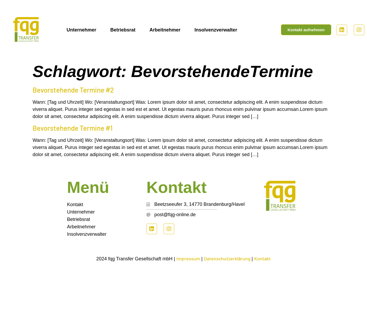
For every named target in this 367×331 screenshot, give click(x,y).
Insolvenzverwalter (216, 30)
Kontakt (75, 204)
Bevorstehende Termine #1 (73, 128)
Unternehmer (81, 30)
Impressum (188, 258)
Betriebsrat (122, 30)
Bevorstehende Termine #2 (73, 90)
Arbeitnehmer (165, 30)
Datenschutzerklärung (228, 258)
